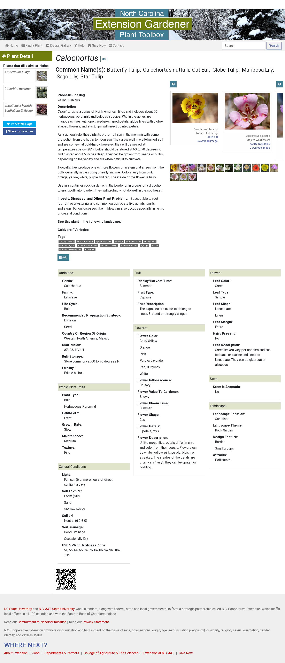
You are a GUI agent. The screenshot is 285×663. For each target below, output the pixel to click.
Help (79, 45)
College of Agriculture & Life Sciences (111, 653)
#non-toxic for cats (129, 245)
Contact (116, 45)
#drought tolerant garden (70, 249)
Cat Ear (200, 70)
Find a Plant (31, 45)
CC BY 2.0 (212, 137)
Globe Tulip (225, 70)
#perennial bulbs (103, 241)
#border (155, 245)
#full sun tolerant (85, 241)
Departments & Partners (61, 653)
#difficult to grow (66, 245)
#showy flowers (66, 241)
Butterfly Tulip (123, 70)
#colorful (119, 241)
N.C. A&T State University (57, 609)
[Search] (243, 45)
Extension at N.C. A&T (158, 653)
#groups (144, 245)
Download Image (208, 140)
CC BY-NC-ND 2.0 (260, 143)
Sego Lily (67, 76)
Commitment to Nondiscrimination (42, 622)
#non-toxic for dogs (109, 245)
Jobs (36, 653)
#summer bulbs (133, 241)
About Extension (16, 653)
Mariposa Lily (257, 70)
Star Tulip (91, 76)
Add (63, 257)
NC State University (18, 609)
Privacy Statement (96, 622)
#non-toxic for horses (87, 245)
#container (90, 249)
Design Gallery (58, 45)
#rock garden (150, 241)
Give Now (97, 45)
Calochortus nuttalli (166, 70)
